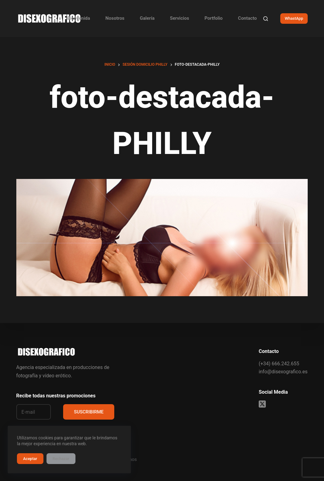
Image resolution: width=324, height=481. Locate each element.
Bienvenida (78, 18)
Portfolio (214, 18)
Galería (147, 18)
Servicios (179, 18)
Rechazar (61, 458)
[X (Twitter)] (262, 404)
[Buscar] (265, 18)
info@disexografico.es (283, 372)
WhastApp (294, 18)
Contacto (247, 18)
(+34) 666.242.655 (279, 364)
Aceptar (30, 458)
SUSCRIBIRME (88, 412)
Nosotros (114, 18)
